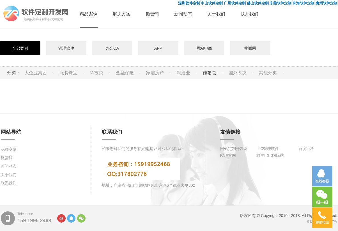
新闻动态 (183, 13)
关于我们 (216, 13)
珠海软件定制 (303, 3)
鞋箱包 (209, 72)
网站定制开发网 (234, 148)
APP (158, 48)
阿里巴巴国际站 (270, 155)
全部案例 (20, 48)
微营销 (152, 13)
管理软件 (66, 48)
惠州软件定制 (326, 3)
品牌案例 (9, 149)
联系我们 (249, 13)
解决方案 (122, 13)
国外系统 (238, 72)
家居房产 (155, 72)
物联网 (250, 48)
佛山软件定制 (258, 3)
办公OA (112, 48)
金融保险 (125, 72)
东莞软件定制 (280, 3)
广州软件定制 (235, 3)
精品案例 (89, 13)
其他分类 (268, 72)
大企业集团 (35, 72)
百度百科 (306, 148)
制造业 (183, 72)
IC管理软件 (269, 148)
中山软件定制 (212, 3)
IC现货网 (228, 155)
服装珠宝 (68, 72)
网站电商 (204, 48)
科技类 (96, 72)
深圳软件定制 (189, 3)
